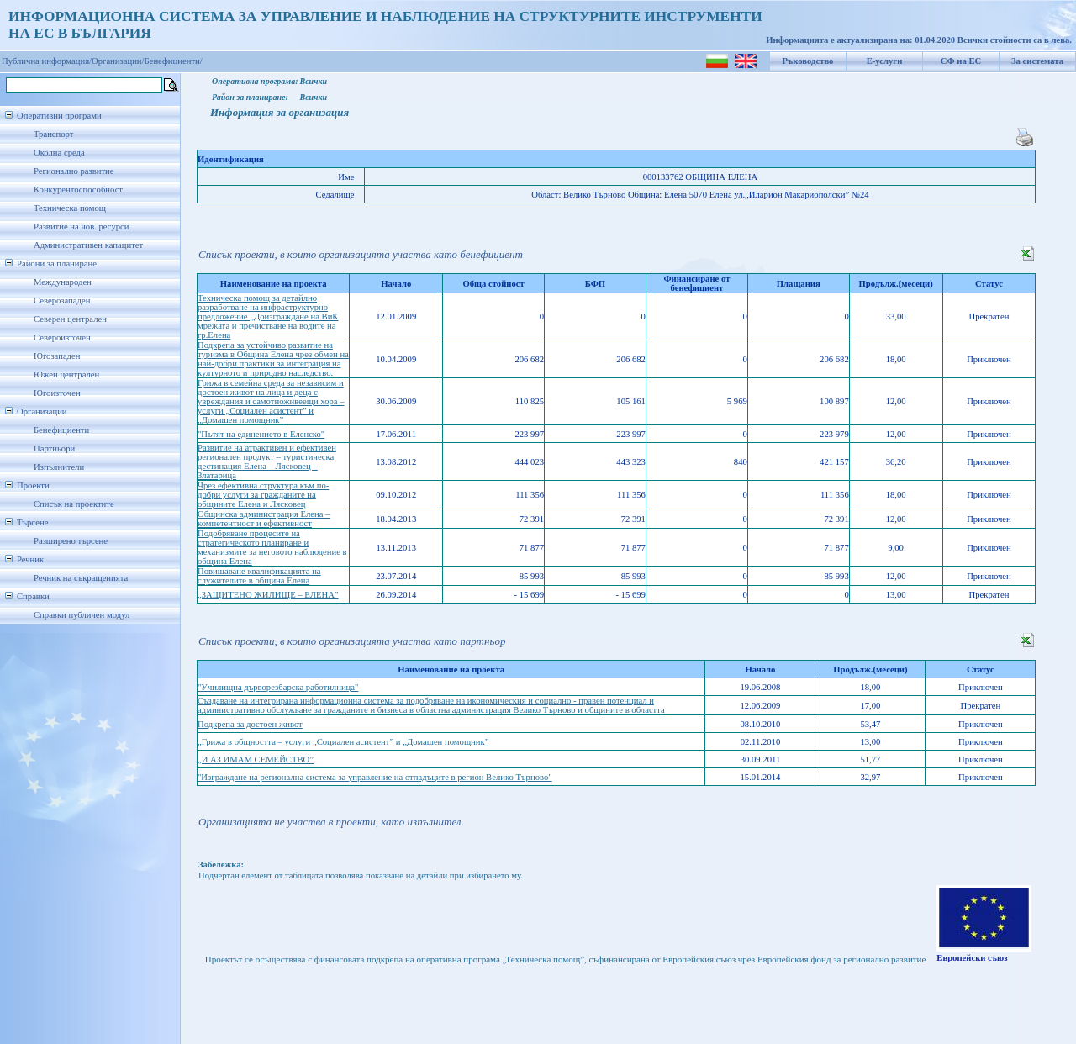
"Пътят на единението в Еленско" (261, 434)
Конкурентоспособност (78, 189)
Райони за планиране (57, 263)
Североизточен (62, 337)
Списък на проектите (74, 504)
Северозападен (62, 300)
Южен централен (66, 374)
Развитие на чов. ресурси (81, 226)
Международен (63, 282)
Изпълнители (59, 467)
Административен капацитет (88, 245)
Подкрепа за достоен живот (250, 724)
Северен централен (70, 319)
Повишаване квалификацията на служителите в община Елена (259, 576)
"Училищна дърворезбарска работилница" (278, 687)
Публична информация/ (47, 61)
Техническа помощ (70, 208)
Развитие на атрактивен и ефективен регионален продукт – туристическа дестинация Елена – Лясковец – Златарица (267, 461)
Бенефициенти (61, 430)
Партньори (54, 448)
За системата (1037, 61)
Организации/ (118, 61)
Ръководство (808, 61)
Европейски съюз (971, 957)
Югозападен (57, 356)
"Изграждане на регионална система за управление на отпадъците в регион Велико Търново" (375, 777)
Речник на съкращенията (81, 578)
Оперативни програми (59, 115)
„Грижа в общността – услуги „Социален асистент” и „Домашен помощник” (343, 741)
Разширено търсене (71, 541)
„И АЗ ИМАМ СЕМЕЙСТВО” (256, 759)
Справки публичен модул (81, 615)
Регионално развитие (74, 171)
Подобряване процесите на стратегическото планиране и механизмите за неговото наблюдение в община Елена (272, 547)
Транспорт (53, 134)
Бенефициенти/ (174, 61)
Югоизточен (57, 393)
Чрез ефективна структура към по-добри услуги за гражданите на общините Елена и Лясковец (263, 495)
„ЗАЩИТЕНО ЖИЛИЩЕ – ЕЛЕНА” (268, 594)
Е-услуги (885, 61)
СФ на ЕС (961, 61)
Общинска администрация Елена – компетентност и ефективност (264, 518)
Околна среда (59, 152)
